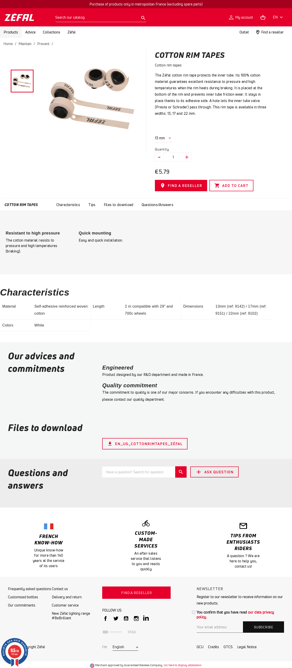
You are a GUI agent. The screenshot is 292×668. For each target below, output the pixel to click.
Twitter (115, 618)
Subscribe (263, 627)
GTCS (228, 647)
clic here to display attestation (182, 665)
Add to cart (231, 185)
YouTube (126, 618)
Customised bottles (23, 597)
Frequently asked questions (29, 588)
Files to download (118, 204)
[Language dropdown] (278, 17)
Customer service (65, 605)
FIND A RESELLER (181, 185)
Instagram (136, 618)
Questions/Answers (157, 204)
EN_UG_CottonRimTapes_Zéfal (144, 443)
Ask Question (214, 472)
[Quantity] (173, 157)
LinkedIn (146, 618)
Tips (91, 204)
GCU (200, 647)
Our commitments (21, 605)
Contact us (60, 588)
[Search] (100, 17)
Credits (213, 647)
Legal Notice (247, 647)
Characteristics (68, 204)
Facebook (105, 618)
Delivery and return (67, 597)
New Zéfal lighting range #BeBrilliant (71, 615)
